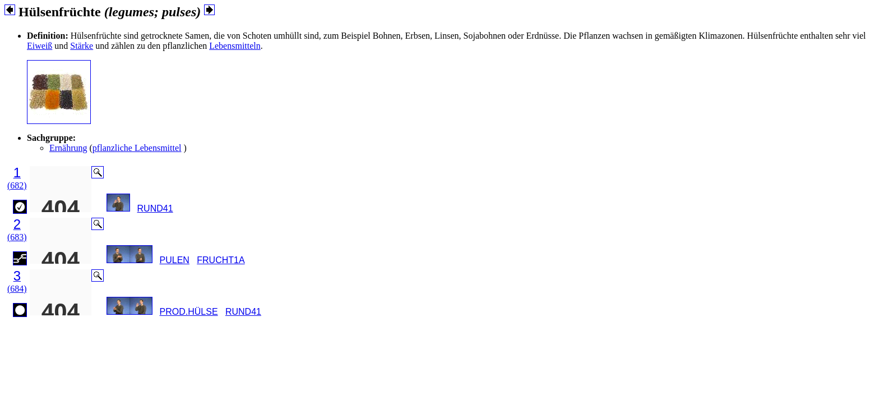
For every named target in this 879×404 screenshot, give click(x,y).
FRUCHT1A (220, 260)
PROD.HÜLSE (189, 311)
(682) (17, 185)
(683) (17, 237)
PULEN (174, 260)
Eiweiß (39, 45)
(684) (17, 288)
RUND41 (155, 208)
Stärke (81, 45)
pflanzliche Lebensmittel (137, 148)
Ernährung (68, 148)
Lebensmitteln (235, 45)
